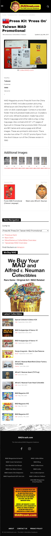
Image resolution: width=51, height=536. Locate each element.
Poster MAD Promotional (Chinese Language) (13, 194)
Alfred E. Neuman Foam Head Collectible (29, 383)
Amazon (20, 247)
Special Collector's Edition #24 (26, 320)
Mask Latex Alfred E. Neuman (36, 193)
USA (16, 322)
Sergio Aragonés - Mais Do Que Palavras (29, 351)
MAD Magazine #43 (22, 393)
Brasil (16, 353)
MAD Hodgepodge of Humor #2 (26, 330)
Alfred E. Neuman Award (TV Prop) (27, 372)
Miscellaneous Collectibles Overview (20, 240)
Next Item (9, 238)
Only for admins (10, 215)
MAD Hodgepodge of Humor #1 (26, 341)
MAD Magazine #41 (22, 414)
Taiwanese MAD (12, 15)
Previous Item (11, 235)
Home (4, 15)
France (17, 366)
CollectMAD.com (26, 70)
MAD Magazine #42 (22, 404)
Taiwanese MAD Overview (16, 243)
